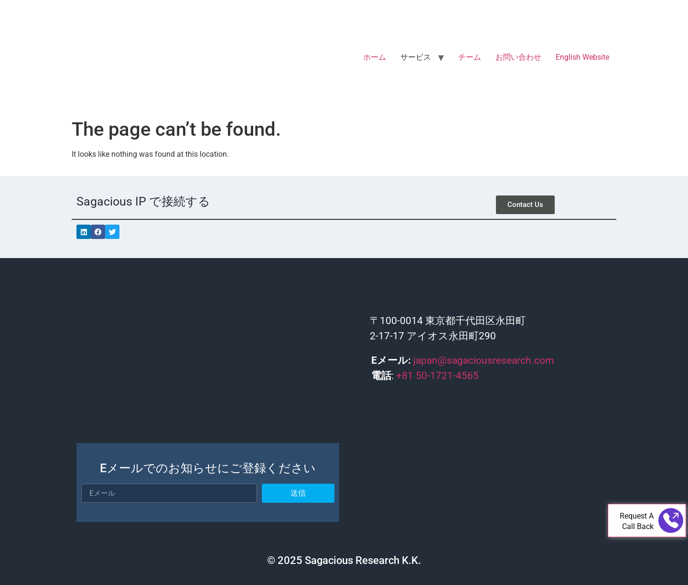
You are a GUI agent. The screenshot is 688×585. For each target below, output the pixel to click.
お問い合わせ (518, 57)
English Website (582, 57)
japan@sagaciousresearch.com (483, 360)
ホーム (374, 57)
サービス (415, 57)
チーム (469, 57)
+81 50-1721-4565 (437, 375)
